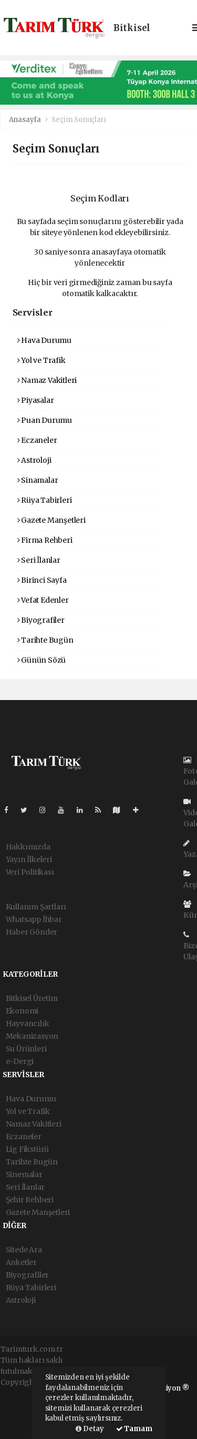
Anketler (21, 1262)
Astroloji (34, 460)
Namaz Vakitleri (47, 380)
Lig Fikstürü (27, 1149)
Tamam (134, 1428)
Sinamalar (37, 480)
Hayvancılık (27, 1023)
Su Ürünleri (26, 1048)
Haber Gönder (32, 932)
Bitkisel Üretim (32, 998)
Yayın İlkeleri (29, 859)
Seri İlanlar (38, 560)
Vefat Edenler (43, 600)
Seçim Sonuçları (78, 119)
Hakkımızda (28, 847)
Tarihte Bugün (45, 640)
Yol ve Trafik (41, 360)
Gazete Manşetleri (51, 520)
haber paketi (23, 1404)
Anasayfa (26, 119)
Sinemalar (24, 1174)
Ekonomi (22, 1011)
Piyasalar (35, 400)
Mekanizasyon (32, 1036)
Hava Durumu (44, 340)
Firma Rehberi (44, 540)
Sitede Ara (24, 1249)
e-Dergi (20, 1061)
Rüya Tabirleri (44, 500)
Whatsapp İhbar (34, 919)
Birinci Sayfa (42, 580)
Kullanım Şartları (36, 906)
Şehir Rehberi (30, 1199)
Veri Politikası (30, 872)
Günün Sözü (41, 660)
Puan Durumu (44, 420)
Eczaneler (37, 440)
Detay (90, 1428)
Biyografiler (41, 620)
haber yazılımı (26, 1393)
